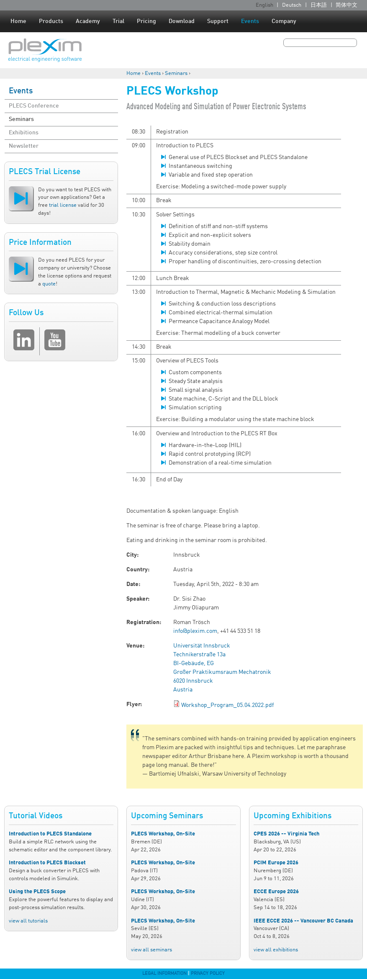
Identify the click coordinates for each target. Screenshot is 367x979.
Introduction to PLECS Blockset (47, 863)
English (264, 5)
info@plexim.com (195, 631)
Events (250, 21)
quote (49, 284)
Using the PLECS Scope (37, 891)
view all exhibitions (276, 950)
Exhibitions (23, 133)
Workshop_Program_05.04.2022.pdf (227, 705)
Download (182, 21)
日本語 (319, 5)
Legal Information (164, 973)
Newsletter (23, 146)
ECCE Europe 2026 (276, 891)
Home (18, 21)
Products (51, 21)
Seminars (176, 73)
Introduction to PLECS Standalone (50, 834)
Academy (88, 21)
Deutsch (291, 5)
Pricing (146, 21)
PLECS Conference (34, 106)
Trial (118, 21)
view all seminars (151, 950)
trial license (63, 205)
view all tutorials (28, 921)
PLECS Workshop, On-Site (163, 834)
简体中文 (346, 5)
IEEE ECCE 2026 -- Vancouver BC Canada (303, 921)
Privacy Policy (208, 973)
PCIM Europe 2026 (276, 863)
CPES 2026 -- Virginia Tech (286, 834)
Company (284, 21)
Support (217, 21)
